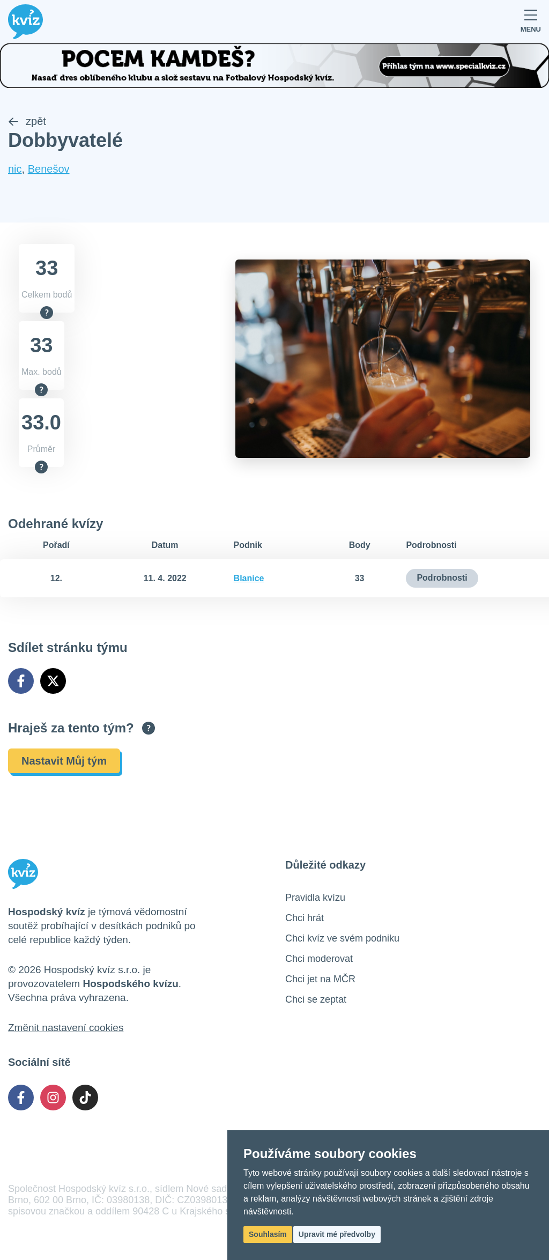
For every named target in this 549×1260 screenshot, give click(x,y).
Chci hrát (304, 918)
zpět (27, 121)
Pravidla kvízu (315, 897)
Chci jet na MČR (320, 979)
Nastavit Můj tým (64, 761)
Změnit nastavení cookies (65, 1027)
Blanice (249, 578)
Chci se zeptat (315, 999)
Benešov (49, 169)
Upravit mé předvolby (337, 1234)
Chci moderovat (319, 958)
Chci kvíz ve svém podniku (342, 938)
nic (15, 169)
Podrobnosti (442, 577)
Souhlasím (268, 1234)
